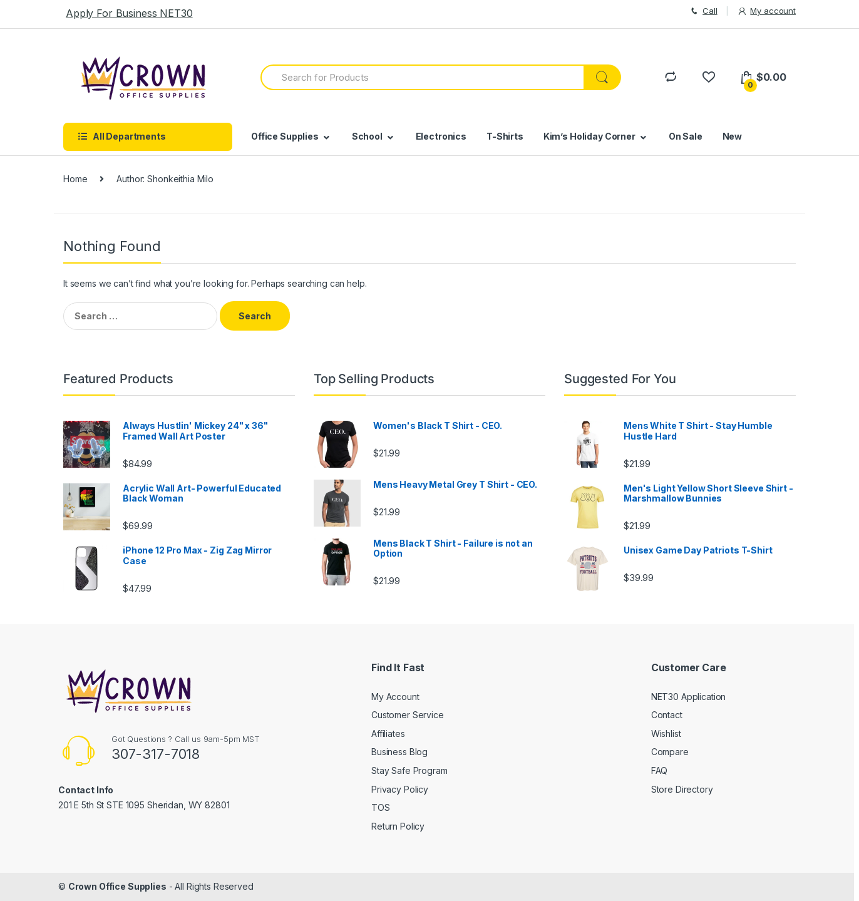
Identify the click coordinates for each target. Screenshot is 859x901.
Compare (670, 751)
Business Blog (399, 751)
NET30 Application (688, 696)
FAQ (659, 770)
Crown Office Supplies (117, 886)
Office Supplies (285, 136)
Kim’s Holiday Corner (589, 136)
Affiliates (388, 733)
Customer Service (407, 714)
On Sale (685, 136)
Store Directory (682, 789)
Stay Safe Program (409, 770)
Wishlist (666, 733)
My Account (395, 696)
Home (75, 178)
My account (766, 11)
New (733, 136)
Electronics (441, 136)
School (367, 136)
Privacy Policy (399, 789)
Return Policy (397, 826)
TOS (380, 807)
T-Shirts (504, 136)
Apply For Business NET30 (129, 13)
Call (703, 11)
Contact (666, 714)
